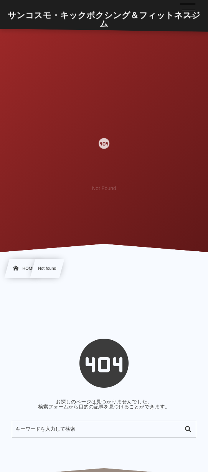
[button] (188, 10)
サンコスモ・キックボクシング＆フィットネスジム (104, 19)
